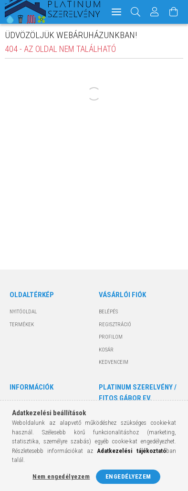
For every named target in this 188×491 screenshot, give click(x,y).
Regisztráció (115, 324)
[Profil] (154, 12)
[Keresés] (136, 12)
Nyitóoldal (23, 312)
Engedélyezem (128, 476)
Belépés (108, 312)
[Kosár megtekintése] (173, 12)
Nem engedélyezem (61, 476)
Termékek (22, 324)
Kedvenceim (113, 362)
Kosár (106, 350)
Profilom (111, 337)
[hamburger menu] (116, 12)
